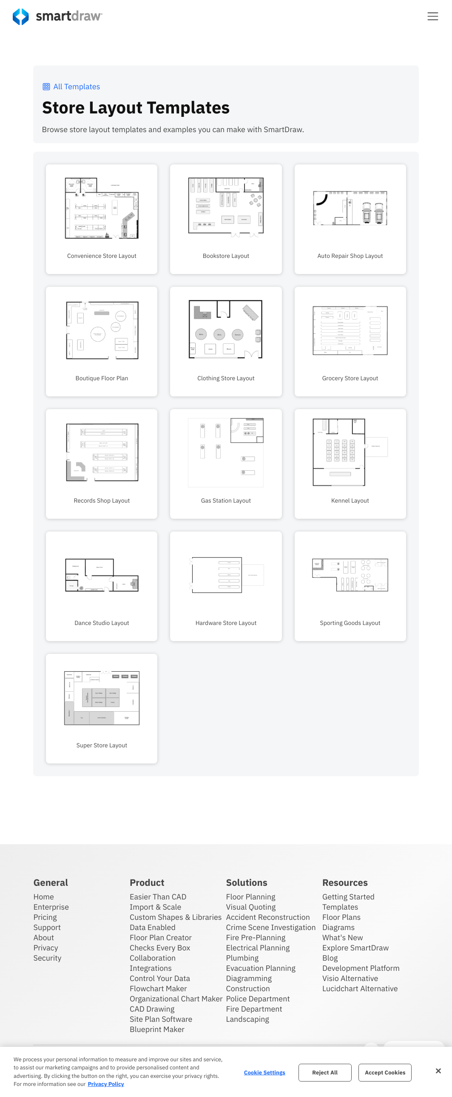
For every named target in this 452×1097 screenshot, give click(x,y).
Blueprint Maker (157, 1029)
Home (43, 897)
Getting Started (348, 897)
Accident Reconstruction (268, 917)
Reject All (325, 1072)
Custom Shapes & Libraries (176, 917)
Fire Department (254, 1009)
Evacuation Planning (260, 968)
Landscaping (247, 1019)
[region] (226, 1072)
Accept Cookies (385, 1072)
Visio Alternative (350, 978)
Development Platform (361, 968)
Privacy (45, 948)
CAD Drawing (152, 1009)
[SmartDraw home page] (57, 16)
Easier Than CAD (158, 897)
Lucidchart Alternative (360, 988)
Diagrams (338, 927)
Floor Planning (250, 897)
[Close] (438, 1070)
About (43, 937)
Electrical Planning (258, 948)
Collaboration (153, 958)
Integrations (151, 968)
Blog (330, 958)
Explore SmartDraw (355, 948)
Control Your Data (160, 978)
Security (47, 958)
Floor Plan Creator (161, 937)
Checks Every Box (160, 948)
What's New (342, 937)
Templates (340, 907)
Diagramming (249, 978)
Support (47, 927)
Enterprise (51, 907)
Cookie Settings (264, 1072)
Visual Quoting (251, 907)
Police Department (258, 999)
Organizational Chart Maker (176, 999)
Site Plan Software (161, 1019)
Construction (248, 988)
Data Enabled (153, 927)
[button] (432, 16)
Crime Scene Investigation (271, 927)
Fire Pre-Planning (255, 937)
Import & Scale (155, 907)
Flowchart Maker (158, 988)
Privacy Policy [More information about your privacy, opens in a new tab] (106, 1084)
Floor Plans (341, 917)
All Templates (71, 86)
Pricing (45, 917)
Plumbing (242, 958)
